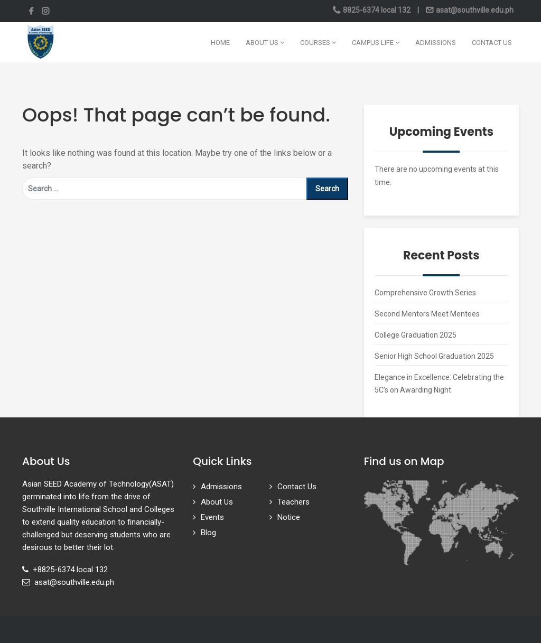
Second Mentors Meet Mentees (427, 314)
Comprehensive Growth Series (425, 292)
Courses (318, 42)
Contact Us (492, 42)
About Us (265, 42)
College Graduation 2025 (415, 335)
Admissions (435, 42)
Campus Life (375, 42)
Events (212, 517)
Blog (208, 532)
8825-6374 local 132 (377, 10)
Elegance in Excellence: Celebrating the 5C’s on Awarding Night (439, 383)
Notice (288, 517)
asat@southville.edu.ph (474, 10)
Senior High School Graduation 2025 (434, 356)
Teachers (293, 502)
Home (220, 42)
